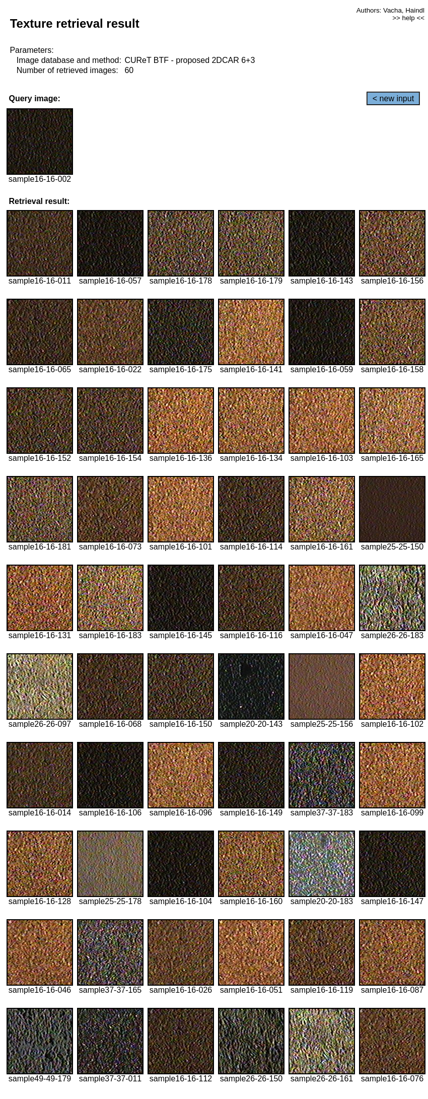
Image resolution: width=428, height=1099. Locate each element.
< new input (393, 98)
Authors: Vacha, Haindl (390, 10)
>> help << (408, 18)
